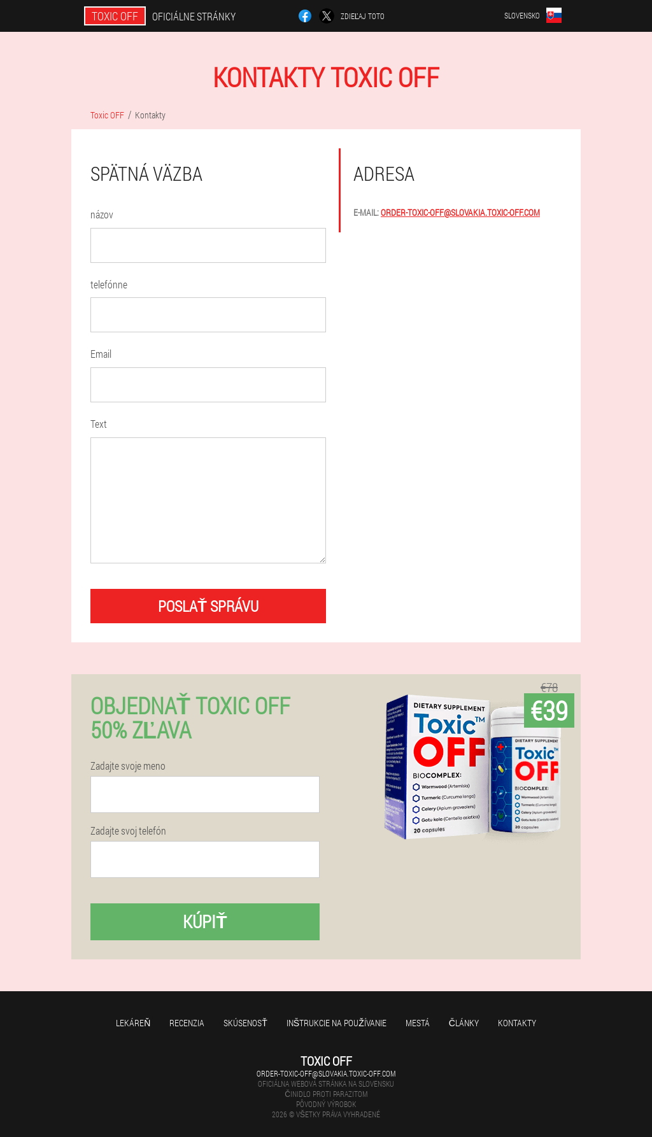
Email (100, 353)
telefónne (108, 284)
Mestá (418, 1023)
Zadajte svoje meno (128, 766)
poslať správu (208, 606)
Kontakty (517, 1023)
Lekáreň (133, 1023)
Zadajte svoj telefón (128, 831)
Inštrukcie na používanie (336, 1023)
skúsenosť (245, 1023)
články (464, 1023)
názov (101, 214)
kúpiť (205, 921)
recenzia (186, 1023)
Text (98, 423)
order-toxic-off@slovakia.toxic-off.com (460, 212)
